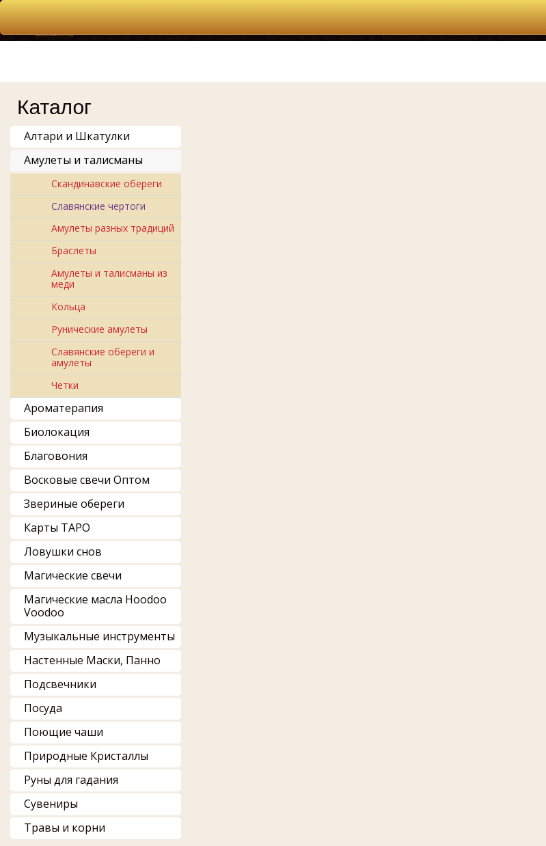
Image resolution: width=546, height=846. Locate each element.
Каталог (54, 107)
